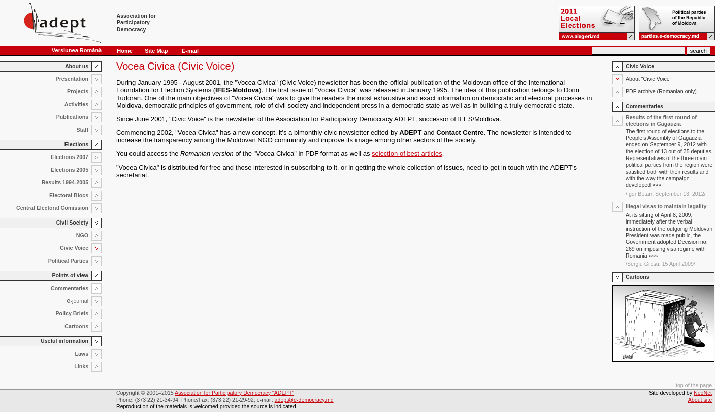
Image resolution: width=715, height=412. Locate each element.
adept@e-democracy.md (304, 400)
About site (700, 400)
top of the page (694, 385)
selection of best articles (407, 153)
